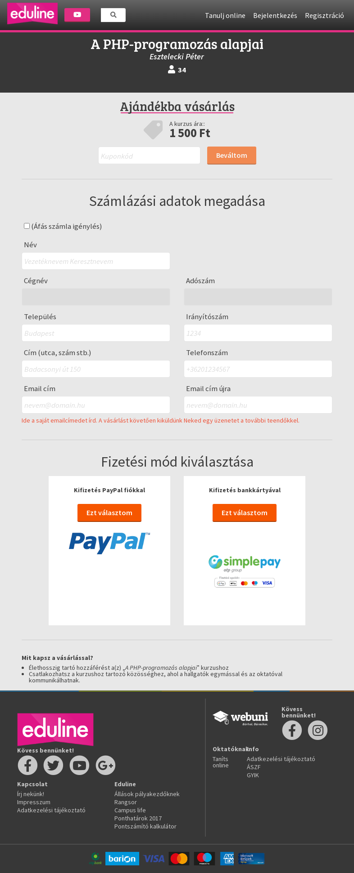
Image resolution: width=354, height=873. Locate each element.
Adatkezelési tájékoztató (51, 810)
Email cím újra (208, 388)
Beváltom (231, 155)
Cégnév (36, 281)
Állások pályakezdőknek (147, 794)
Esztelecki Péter (177, 56)
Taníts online (221, 762)
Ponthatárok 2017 (138, 818)
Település (40, 317)
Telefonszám (207, 352)
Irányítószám (207, 317)
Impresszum (33, 802)
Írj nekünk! (30, 794)
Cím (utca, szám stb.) (57, 352)
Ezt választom (109, 512)
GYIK (253, 775)
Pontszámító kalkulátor (145, 826)
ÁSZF (254, 767)
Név (30, 245)
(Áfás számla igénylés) (63, 226)
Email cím (39, 388)
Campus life (130, 810)
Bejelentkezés (275, 15)
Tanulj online (225, 15)
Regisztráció (324, 15)
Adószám (200, 281)
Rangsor (125, 802)
